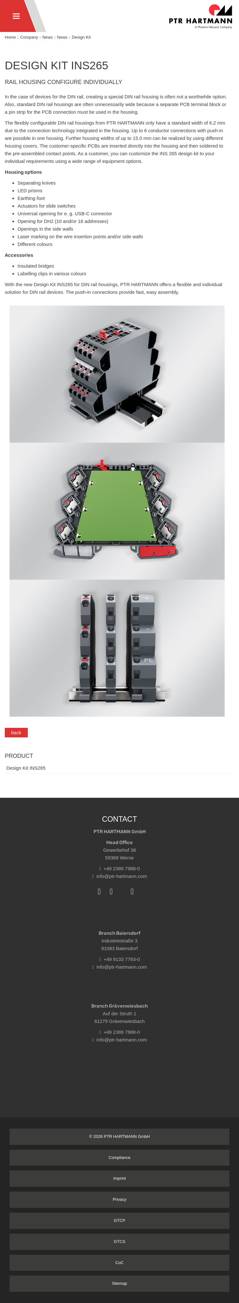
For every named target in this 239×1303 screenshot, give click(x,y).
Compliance (119, 1157)
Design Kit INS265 (26, 768)
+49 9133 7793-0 (119, 959)
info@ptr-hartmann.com (119, 876)
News (47, 37)
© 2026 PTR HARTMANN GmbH (119, 1136)
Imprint (119, 1178)
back (16, 732)
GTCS (119, 1241)
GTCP (119, 1220)
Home (10, 37)
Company (29, 37)
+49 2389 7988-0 (119, 868)
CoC (119, 1262)
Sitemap (119, 1283)
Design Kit (81, 37)
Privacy (119, 1199)
